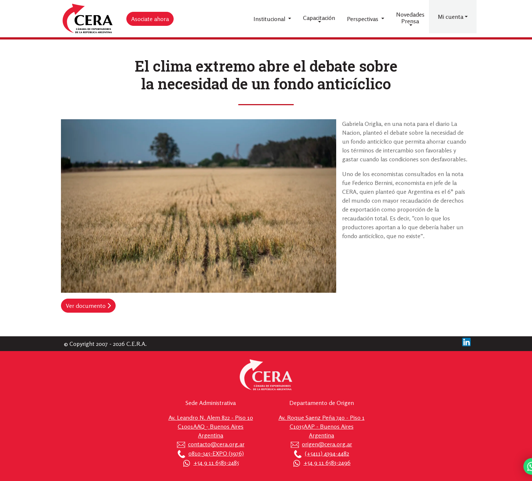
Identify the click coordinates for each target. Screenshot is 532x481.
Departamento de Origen (321, 402)
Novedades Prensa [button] (410, 18)
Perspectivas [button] (363, 19)
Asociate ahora (150, 19)
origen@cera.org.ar (327, 444)
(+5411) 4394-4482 (327, 453)
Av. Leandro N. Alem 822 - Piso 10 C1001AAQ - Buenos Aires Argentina (210, 426)
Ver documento (88, 305)
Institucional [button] (270, 19)
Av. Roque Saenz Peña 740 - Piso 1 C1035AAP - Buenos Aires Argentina (322, 426)
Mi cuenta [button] (450, 16)
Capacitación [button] (319, 17)
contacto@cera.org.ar (216, 444)
